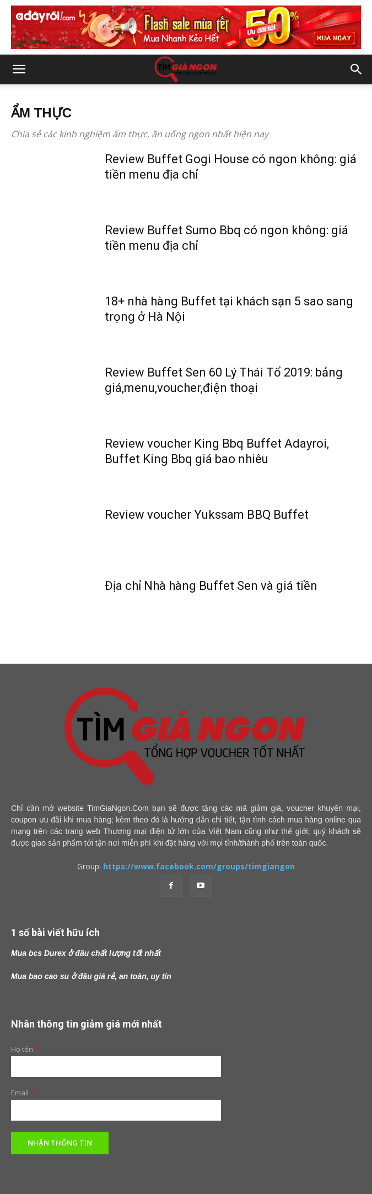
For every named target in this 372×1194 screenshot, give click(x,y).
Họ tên (25, 1049)
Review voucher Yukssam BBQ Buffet (207, 514)
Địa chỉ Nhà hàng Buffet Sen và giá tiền (211, 586)
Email (22, 1093)
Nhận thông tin (60, 1143)
